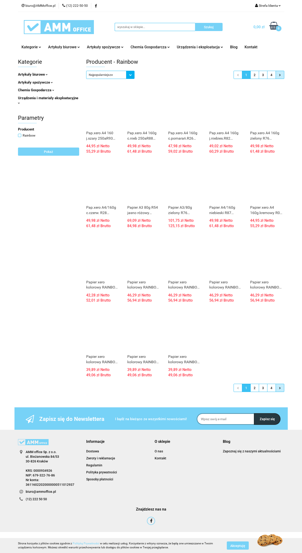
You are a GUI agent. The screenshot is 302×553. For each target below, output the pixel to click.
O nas (159, 451)
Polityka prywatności (101, 472)
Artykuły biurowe (64, 47)
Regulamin (94, 465)
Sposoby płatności (99, 479)
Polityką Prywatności (86, 543)
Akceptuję (237, 545)
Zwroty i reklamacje (100, 458)
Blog (234, 47)
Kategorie (31, 47)
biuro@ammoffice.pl (41, 491)
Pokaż (48, 152)
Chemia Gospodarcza (150, 47)
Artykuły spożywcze (105, 47)
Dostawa (92, 451)
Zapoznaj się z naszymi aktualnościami (252, 451)
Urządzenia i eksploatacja (200, 47)
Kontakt (251, 47)
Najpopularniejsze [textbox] (101, 75)
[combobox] (110, 75)
